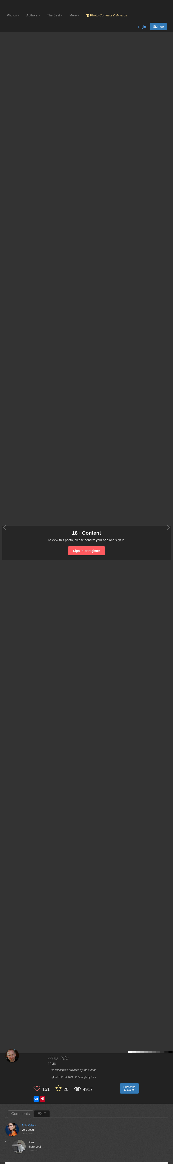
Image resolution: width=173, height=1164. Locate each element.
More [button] (74, 15)
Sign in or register (86, 551)
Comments (20, 1114)
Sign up (158, 26)
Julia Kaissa (29, 1125)
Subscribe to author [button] (129, 1088)
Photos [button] (13, 15)
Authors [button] (33, 15)
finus (52, 1063)
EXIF (41, 1114)
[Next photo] (168, 527)
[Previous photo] (4, 527)
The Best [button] (55, 15)
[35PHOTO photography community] (24, 6)
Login (142, 26)
